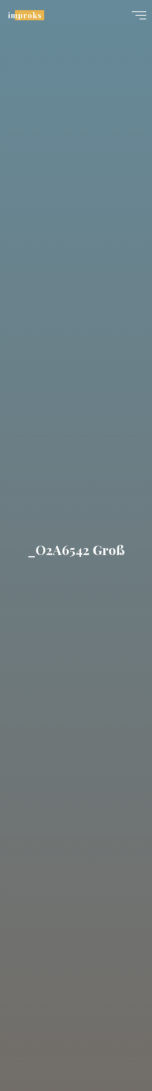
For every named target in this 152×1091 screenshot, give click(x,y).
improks (25, 15)
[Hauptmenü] (139, 15)
